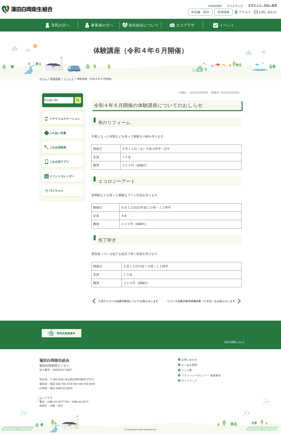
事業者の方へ (98, 25)
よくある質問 (189, 365)
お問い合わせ (265, 12)
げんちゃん (56, 190)
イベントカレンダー (62, 176)
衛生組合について (140, 25)
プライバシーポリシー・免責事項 (201, 375)
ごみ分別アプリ (59, 162)
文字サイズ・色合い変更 (262, 5)
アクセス (242, 12)
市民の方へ (57, 25)
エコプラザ (182, 25)
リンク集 (186, 370)
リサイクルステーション (64, 119)
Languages (215, 5)
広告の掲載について (234, 341)
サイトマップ (235, 5)
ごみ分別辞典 (57, 147)
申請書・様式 (200, 12)
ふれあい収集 (57, 133)
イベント (223, 25)
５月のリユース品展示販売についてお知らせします (128, 301)
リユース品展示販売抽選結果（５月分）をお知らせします (201, 301)
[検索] (58, 100)
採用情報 (223, 12)
